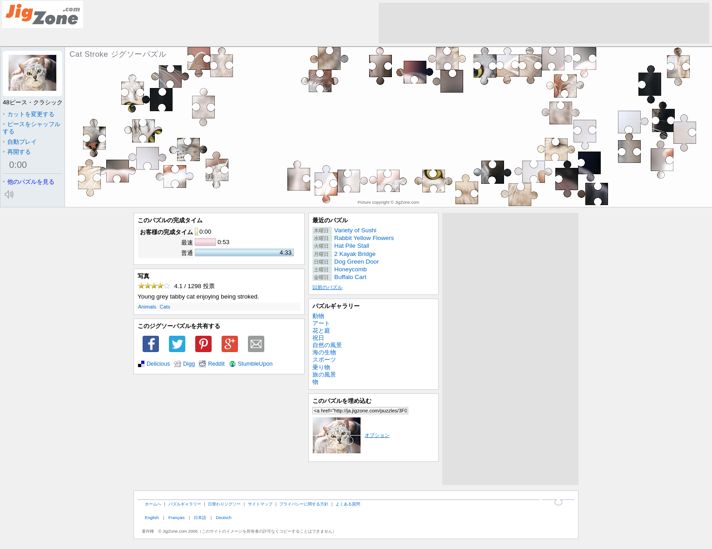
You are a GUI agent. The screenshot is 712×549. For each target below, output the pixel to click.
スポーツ (324, 359)
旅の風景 (324, 374)
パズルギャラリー (336, 306)
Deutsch (223, 517)
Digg (189, 364)
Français (176, 517)
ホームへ (153, 503)
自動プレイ (20, 141)
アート (321, 323)
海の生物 (324, 352)
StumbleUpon (255, 364)
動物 (318, 316)
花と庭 (321, 330)
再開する (17, 151)
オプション (351, 435)
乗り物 (321, 367)
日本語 (200, 517)
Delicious (158, 364)
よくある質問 (348, 503)
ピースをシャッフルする (31, 128)
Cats (165, 306)
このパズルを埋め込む (341, 400)
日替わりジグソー (224, 503)
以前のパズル (327, 287)
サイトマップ (260, 503)
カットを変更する (28, 114)
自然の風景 (327, 345)
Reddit (216, 364)
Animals (147, 306)
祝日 (318, 337)
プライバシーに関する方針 (303, 503)
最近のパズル (330, 220)
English (152, 517)
